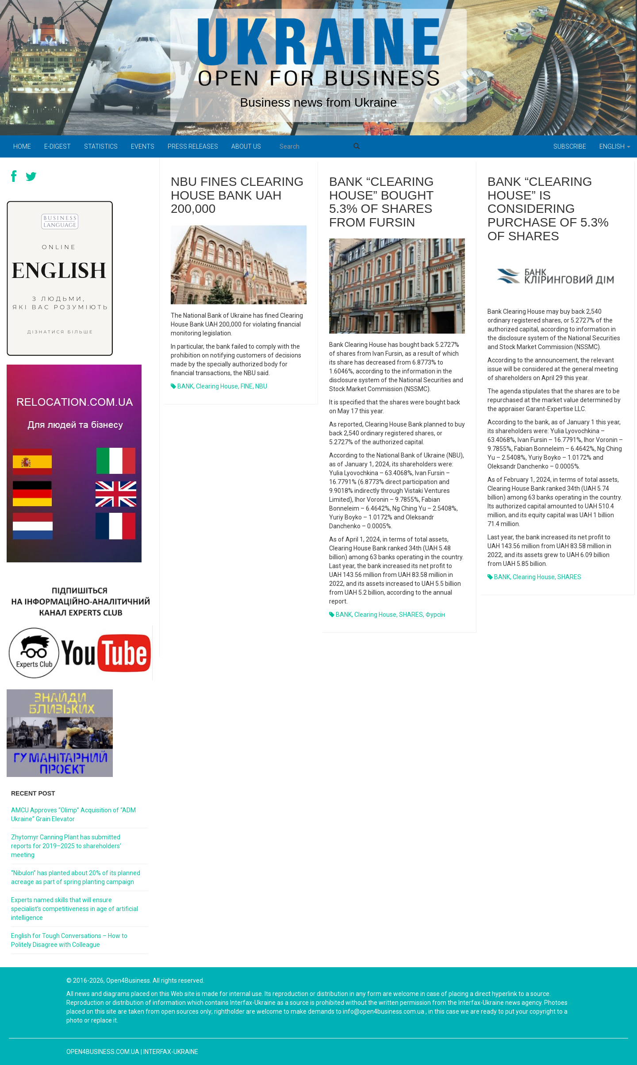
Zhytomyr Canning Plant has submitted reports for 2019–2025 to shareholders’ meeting (66, 846)
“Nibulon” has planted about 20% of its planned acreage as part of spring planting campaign (75, 877)
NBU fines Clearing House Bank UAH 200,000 (237, 195)
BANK (185, 386)
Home (22, 146)
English (614, 146)
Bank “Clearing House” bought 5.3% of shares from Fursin (381, 202)
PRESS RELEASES (193, 146)
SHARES (411, 614)
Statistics (101, 146)
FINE (247, 386)
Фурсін (435, 614)
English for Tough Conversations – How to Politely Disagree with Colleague (69, 940)
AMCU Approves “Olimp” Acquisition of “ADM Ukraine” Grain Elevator (73, 815)
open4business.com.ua (102, 1051)
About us (246, 146)
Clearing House (217, 386)
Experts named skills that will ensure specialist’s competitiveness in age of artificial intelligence (74, 908)
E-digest (57, 146)
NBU (261, 386)
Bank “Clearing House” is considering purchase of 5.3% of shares (548, 209)
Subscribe (569, 146)
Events (142, 146)
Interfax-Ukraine (170, 1051)
